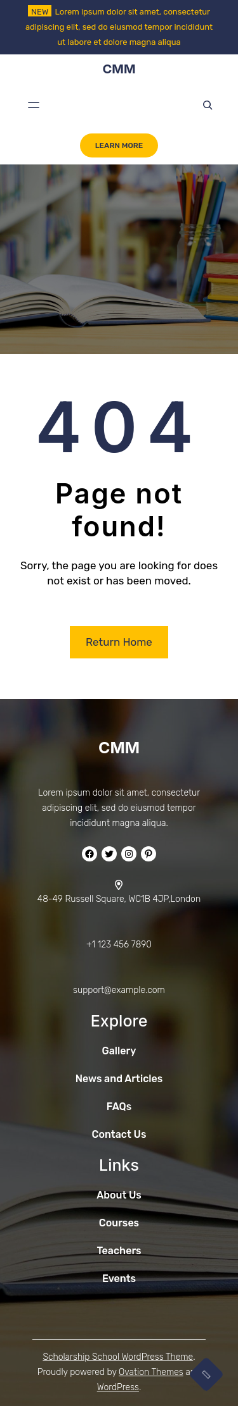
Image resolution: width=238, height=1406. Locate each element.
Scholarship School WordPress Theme (118, 1357)
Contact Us (119, 1134)
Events (119, 1279)
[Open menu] (33, 105)
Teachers (118, 1251)
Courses (119, 1223)
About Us (119, 1195)
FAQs (119, 1107)
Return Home (119, 642)
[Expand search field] (207, 105)
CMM (118, 69)
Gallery (119, 1051)
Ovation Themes (151, 1372)
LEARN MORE (119, 145)
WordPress (118, 1387)
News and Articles (119, 1079)
